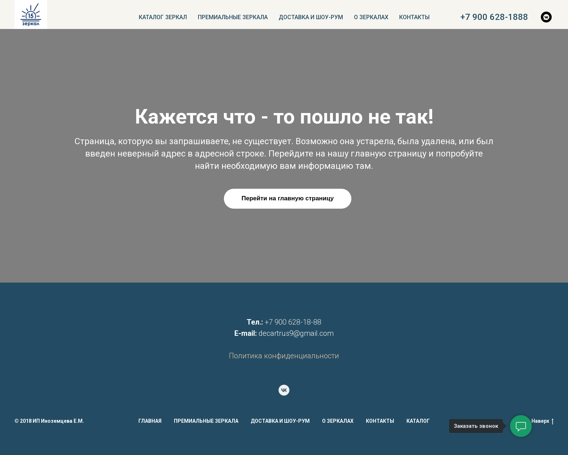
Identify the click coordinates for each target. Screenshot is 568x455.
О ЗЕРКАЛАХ (371, 17)
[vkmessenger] (546, 17)
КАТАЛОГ (418, 421)
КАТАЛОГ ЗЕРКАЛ (163, 17)
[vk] (284, 390)
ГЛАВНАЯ (150, 421)
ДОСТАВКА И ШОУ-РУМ (311, 17)
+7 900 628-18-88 (293, 322)
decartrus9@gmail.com (296, 333)
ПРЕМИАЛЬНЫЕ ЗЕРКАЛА (233, 17)
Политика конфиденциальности (284, 355)
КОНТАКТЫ (414, 17)
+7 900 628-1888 (494, 17)
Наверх (542, 421)
